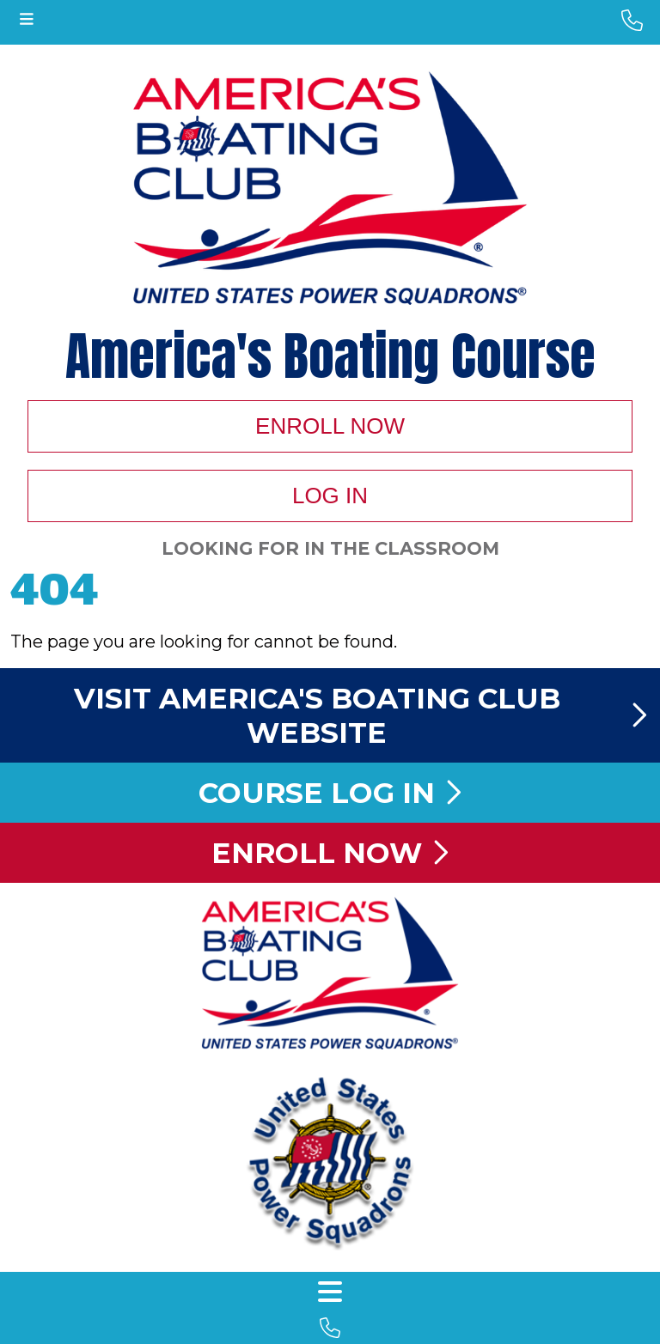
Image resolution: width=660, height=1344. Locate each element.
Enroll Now (330, 426)
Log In (330, 495)
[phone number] (632, 20)
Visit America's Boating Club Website (360, 715)
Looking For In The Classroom (330, 548)
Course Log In (330, 792)
